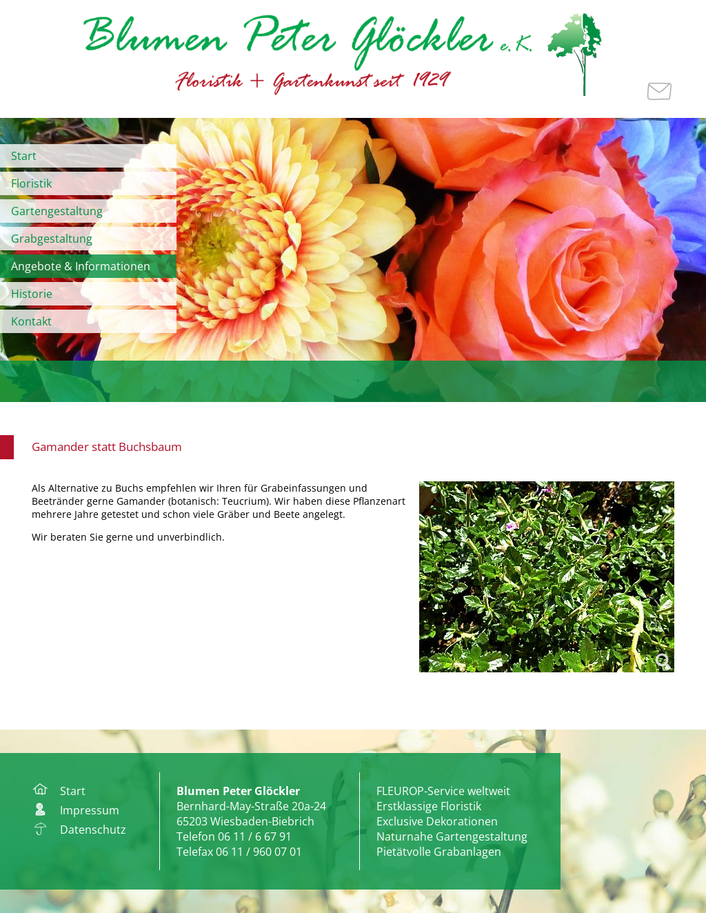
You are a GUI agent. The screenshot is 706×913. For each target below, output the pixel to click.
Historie (31, 293)
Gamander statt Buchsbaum (107, 446)
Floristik (31, 183)
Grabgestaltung (51, 238)
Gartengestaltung (57, 211)
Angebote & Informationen (80, 266)
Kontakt (31, 321)
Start (24, 155)
